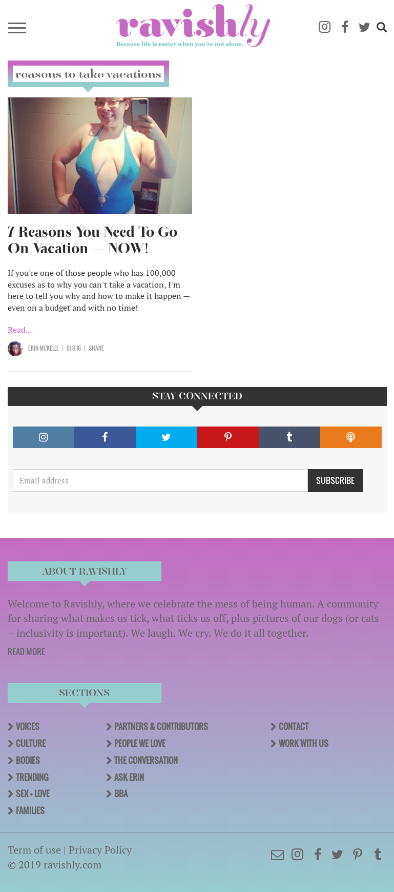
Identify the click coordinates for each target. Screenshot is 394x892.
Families (30, 810)
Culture (31, 743)
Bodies (28, 760)
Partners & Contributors (161, 726)
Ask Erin (129, 777)
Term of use (34, 850)
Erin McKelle (43, 348)
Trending (32, 777)
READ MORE (26, 651)
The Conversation (146, 760)
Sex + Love (33, 793)
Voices (27, 726)
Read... (20, 329)
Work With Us (303, 743)
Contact (293, 726)
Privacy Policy (100, 850)
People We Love (139, 743)
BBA (121, 793)
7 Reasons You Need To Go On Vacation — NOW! (92, 240)
